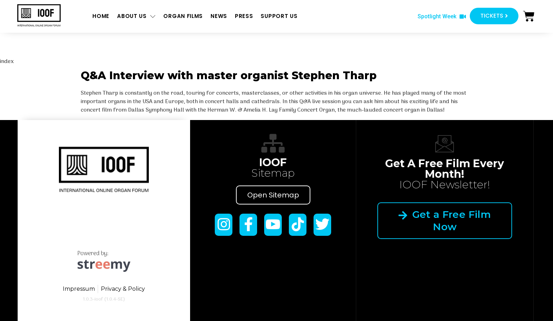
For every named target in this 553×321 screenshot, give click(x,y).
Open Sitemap (273, 195)
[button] (442, 17)
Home (100, 16)
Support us (279, 16)
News (219, 16)
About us (136, 16)
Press (244, 16)
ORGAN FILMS (183, 16)
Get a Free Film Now (445, 220)
